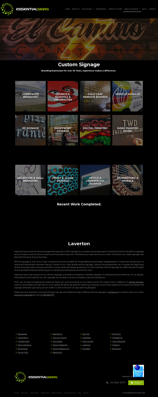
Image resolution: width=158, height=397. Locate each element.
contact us (113, 292)
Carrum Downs (60, 338)
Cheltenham (24, 341)
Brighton (116, 334)
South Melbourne (61, 349)
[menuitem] (16, 393)
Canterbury (23, 338)
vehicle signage (136, 282)
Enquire (137, 383)
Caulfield (87, 338)
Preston (116, 345)
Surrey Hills (23, 352)
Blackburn (57, 334)
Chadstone (117, 338)
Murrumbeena (24, 345)
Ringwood (22, 349)
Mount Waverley (60, 345)
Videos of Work (115, 9)
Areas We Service (131, 9)
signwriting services (23, 295)
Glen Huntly (88, 341)
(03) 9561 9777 (48, 295)
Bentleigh (57, 352)
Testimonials (101, 9)
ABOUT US (76, 9)
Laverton (87, 345)
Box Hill (86, 334)
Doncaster (57, 341)
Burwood (116, 349)
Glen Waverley (118, 341)
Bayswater (22, 334)
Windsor (86, 349)
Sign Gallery (87, 9)
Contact (152, 9)
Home (67, 9)
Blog (144, 9)
